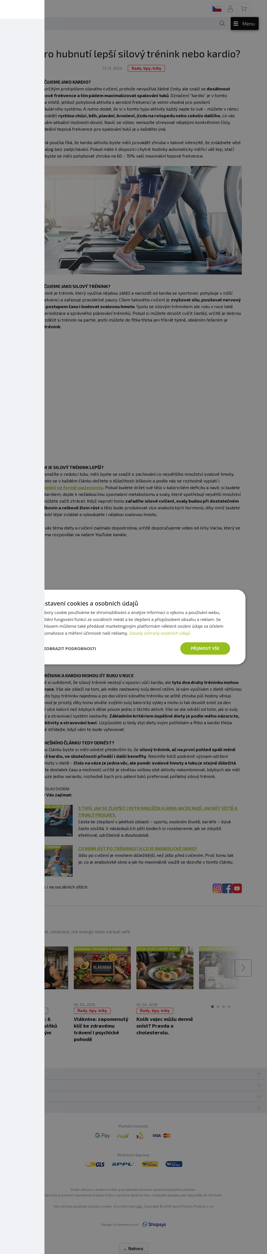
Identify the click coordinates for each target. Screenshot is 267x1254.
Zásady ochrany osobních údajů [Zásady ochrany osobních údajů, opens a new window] (160, 633)
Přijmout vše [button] (204, 648)
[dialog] (133, 626)
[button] (66, 648)
